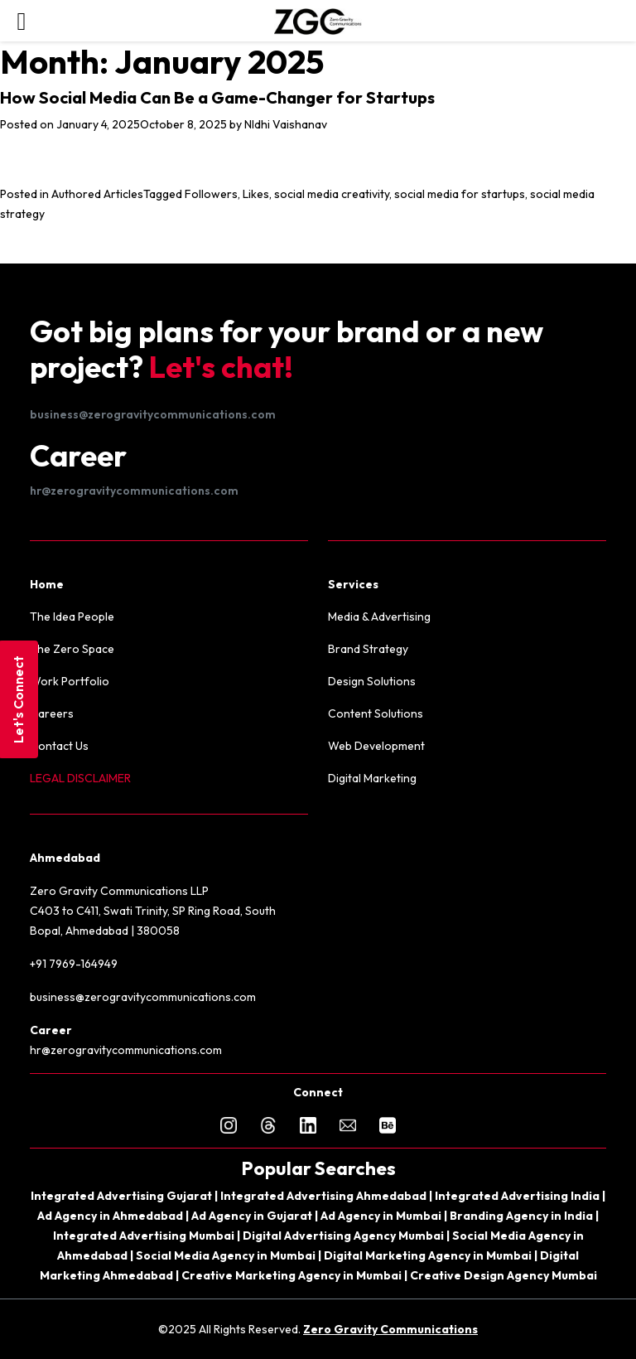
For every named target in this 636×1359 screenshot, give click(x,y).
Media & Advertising (379, 616)
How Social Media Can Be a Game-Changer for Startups (217, 97)
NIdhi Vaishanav (285, 124)
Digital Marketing (372, 778)
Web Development (376, 745)
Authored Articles (97, 193)
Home (47, 584)
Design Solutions (372, 681)
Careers (52, 713)
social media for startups (459, 193)
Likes (256, 193)
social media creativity (331, 193)
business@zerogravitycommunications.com (153, 414)
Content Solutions (375, 713)
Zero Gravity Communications (390, 1329)
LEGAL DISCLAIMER (80, 778)
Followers (211, 193)
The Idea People (72, 616)
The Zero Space (72, 648)
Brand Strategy (368, 648)
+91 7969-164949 (74, 963)
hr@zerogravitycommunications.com (134, 490)
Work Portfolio (69, 681)
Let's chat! (221, 366)
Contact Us (59, 745)
